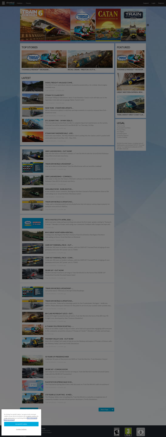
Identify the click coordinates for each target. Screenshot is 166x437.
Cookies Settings (21, 429)
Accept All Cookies (21, 424)
